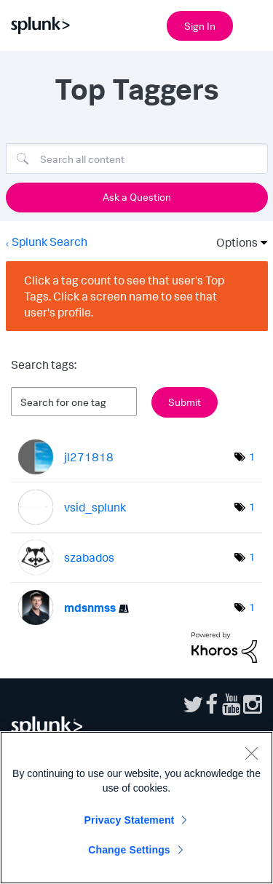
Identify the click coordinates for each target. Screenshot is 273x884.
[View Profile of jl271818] (89, 457)
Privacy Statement (129, 820)
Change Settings (129, 850)
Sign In (199, 26)
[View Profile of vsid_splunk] (95, 507)
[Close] (251, 753)
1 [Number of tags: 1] (252, 456)
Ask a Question (137, 197)
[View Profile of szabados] (89, 557)
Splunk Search (49, 241)
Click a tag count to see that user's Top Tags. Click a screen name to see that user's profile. (124, 296)
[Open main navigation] (253, 24)
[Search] (137, 158)
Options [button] (232, 242)
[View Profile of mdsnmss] (90, 607)
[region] (136, 807)
